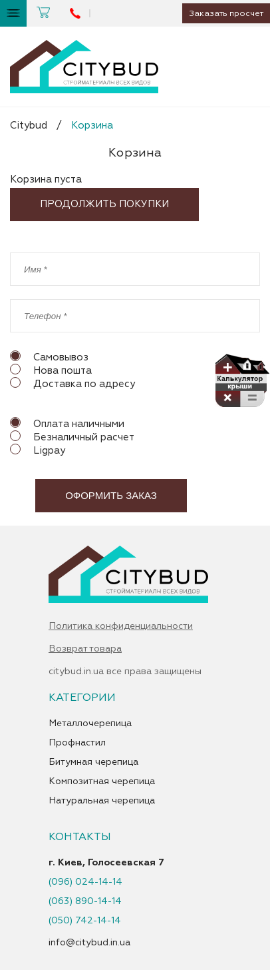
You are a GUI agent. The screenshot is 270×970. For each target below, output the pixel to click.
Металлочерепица (90, 723)
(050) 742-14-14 (85, 920)
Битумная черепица (93, 762)
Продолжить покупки (104, 204)
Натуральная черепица (102, 800)
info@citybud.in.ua (89, 942)
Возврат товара (85, 649)
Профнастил (77, 742)
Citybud (28, 126)
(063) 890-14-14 (85, 901)
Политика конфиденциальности (121, 626)
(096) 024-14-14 (85, 882)
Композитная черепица (102, 781)
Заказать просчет (223, 13)
